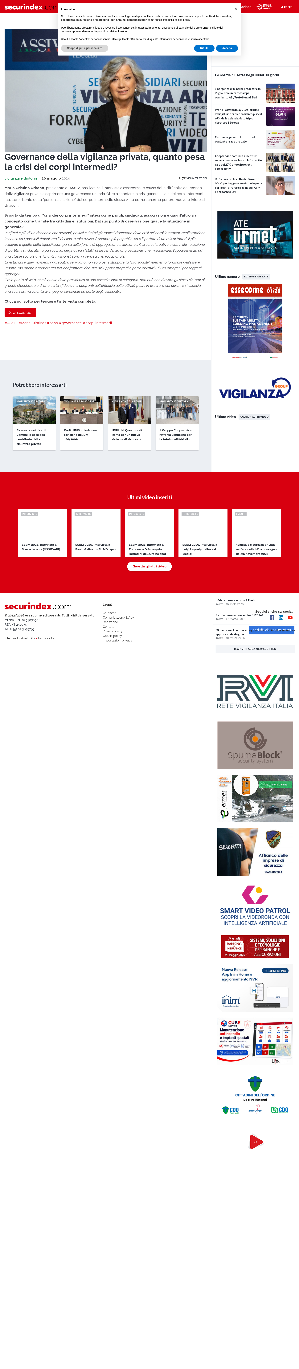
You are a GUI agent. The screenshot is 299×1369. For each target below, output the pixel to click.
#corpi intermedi (97, 323)
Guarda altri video (254, 416)
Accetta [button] (227, 48)
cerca (287, 7)
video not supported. (255, 39)
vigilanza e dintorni (21, 178)
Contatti (108, 626)
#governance (70, 323)
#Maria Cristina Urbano (38, 323)
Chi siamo (110, 613)
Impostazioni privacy (117, 640)
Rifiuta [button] (204, 48)
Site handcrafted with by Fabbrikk (29, 638)
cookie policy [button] (182, 19)
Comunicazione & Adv (118, 617)
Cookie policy (112, 636)
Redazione (110, 622)
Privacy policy (112, 631)
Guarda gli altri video (149, 566)
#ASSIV (11, 323)
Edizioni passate (256, 276)
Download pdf (20, 312)
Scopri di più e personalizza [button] (84, 48)
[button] (236, 9)
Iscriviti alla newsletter (255, 648)
